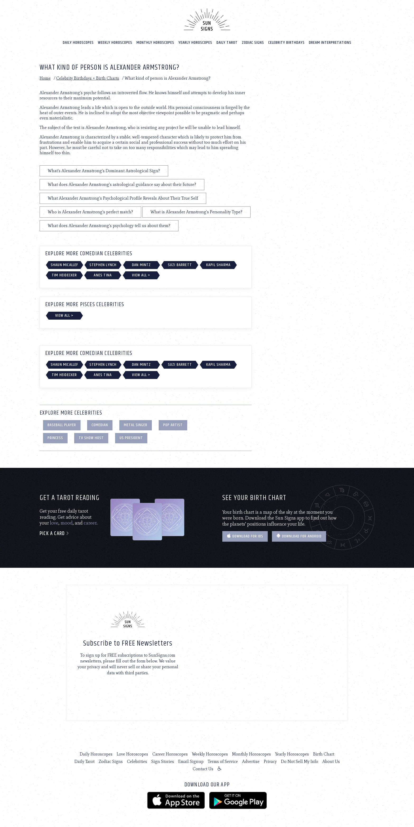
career (90, 523)
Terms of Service (223, 761)
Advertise (251, 761)
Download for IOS (245, 536)
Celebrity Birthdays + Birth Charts (87, 78)
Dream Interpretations (330, 42)
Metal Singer (135, 425)
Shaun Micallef (64, 265)
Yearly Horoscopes (195, 42)
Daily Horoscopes (78, 42)
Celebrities (137, 761)
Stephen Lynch (103, 265)
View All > (141, 275)
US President (131, 438)
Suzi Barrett (180, 265)
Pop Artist (173, 425)
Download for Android (299, 536)
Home (45, 78)
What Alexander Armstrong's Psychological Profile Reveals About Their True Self (123, 198)
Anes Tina (103, 275)
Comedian (100, 425)
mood (66, 523)
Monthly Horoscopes (155, 42)
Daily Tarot (227, 42)
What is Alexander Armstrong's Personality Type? (196, 211)
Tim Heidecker (64, 275)
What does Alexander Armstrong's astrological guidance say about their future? (122, 184)
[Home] (207, 19)
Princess (55, 438)
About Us (331, 761)
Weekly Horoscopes (115, 42)
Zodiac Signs (253, 42)
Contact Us (203, 768)
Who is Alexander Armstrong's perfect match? (90, 211)
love (54, 523)
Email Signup (191, 761)
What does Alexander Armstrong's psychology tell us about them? (109, 225)
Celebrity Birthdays (286, 42)
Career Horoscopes (170, 754)
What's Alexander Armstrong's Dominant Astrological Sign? (104, 170)
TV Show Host (91, 438)
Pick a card (54, 534)
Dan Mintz (141, 265)
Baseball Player (62, 425)
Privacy (270, 761)
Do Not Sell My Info (299, 761)
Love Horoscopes (132, 754)
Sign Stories (162, 761)
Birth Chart (323, 754)
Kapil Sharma (218, 265)
